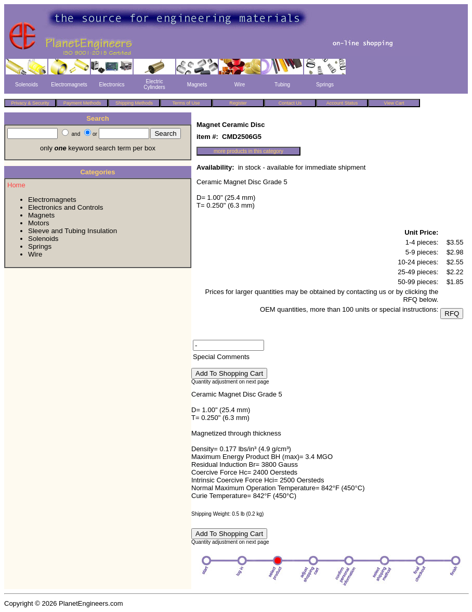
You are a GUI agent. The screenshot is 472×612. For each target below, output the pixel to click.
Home (16, 185)
